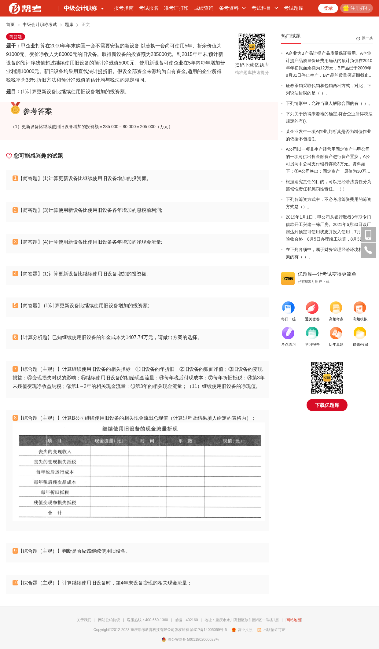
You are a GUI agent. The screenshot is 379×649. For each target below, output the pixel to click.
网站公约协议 (109, 620)
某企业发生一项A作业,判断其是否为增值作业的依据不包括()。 (328, 135)
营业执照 (242, 630)
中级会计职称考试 (40, 24)
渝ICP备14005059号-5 (208, 630)
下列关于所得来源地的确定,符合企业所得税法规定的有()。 (329, 117)
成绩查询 (204, 8)
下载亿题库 (327, 405)
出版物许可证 (271, 630)
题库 (69, 24)
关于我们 (84, 620)
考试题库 (294, 8)
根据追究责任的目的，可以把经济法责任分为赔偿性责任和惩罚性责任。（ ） (328, 185)
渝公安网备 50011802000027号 (190, 639)
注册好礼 (356, 8)
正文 (85, 24)
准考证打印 (176, 8)
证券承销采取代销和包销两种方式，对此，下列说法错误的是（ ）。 (328, 89)
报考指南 (124, 8)
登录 (328, 8)
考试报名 (149, 8)
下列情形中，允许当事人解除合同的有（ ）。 (329, 103)
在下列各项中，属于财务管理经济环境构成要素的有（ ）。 (328, 253)
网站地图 (293, 620)
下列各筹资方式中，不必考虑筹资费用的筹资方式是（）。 (328, 203)
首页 (10, 24)
